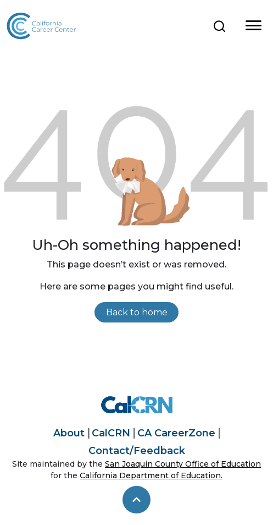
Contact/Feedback (136, 451)
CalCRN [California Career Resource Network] (111, 433)
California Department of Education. (151, 475)
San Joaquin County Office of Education (183, 464)
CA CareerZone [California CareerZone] (176, 433)
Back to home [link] (137, 312)
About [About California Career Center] (69, 433)
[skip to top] (136, 499)
